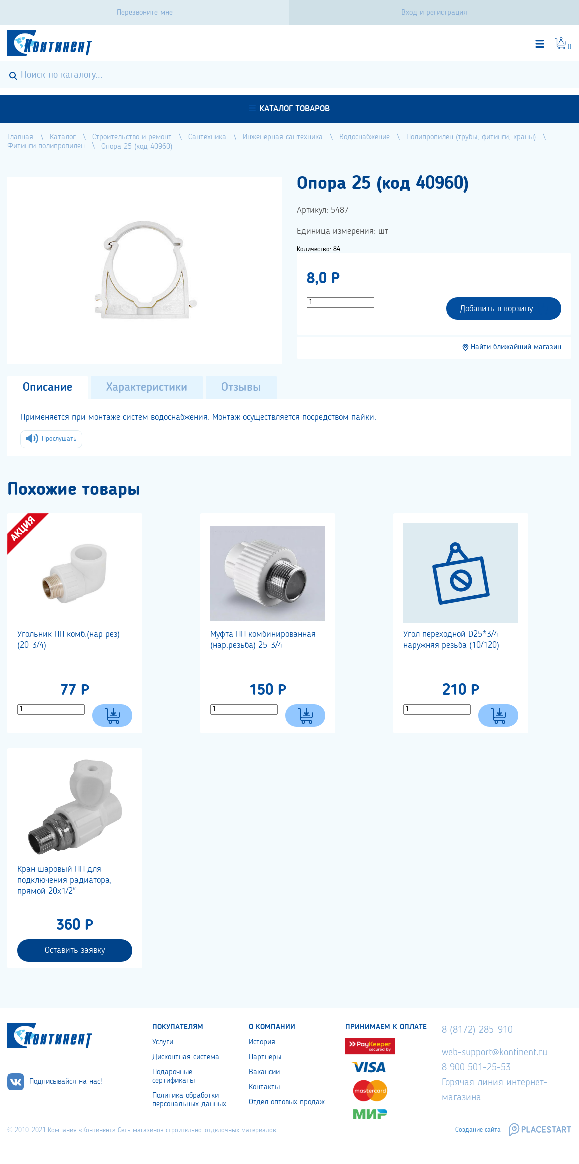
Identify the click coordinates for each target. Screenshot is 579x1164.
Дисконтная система (186, 1057)
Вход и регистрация (435, 13)
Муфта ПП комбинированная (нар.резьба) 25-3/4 (263, 640)
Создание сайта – (481, 1129)
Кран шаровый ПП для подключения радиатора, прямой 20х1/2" (65, 880)
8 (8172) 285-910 (477, 1030)
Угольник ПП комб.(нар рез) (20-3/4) (69, 640)
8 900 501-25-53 (476, 1068)
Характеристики (147, 388)
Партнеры (265, 1057)
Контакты (264, 1087)
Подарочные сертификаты (173, 1076)
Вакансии (264, 1072)
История (262, 1042)
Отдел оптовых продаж (287, 1102)
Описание (47, 388)
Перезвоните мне (145, 13)
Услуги (163, 1042)
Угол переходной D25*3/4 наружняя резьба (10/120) (452, 640)
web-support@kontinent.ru (495, 1053)
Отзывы (242, 388)
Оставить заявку (75, 950)
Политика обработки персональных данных (189, 1100)
